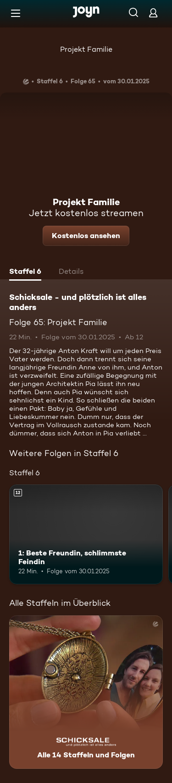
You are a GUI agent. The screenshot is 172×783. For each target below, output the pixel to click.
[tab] (25, 272)
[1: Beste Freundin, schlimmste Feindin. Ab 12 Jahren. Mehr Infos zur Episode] (86, 534)
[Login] (153, 13)
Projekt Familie (86, 49)
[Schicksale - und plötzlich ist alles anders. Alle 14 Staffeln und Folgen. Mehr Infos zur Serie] (86, 692)
